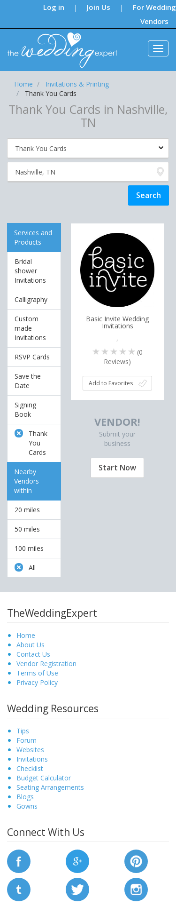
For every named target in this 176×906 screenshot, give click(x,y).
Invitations (32, 759)
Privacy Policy (37, 682)
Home (25, 635)
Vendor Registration (46, 663)
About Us (30, 644)
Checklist (29, 768)
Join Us (98, 7)
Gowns (27, 806)
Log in (53, 7)
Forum (26, 740)
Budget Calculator (43, 777)
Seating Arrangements (50, 787)
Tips (22, 730)
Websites (30, 749)
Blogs (25, 796)
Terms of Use (37, 672)
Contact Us (33, 654)
